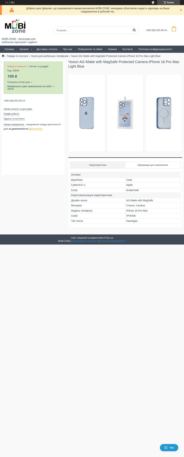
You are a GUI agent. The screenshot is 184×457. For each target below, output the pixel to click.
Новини (112, 49)
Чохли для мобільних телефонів (49, 56)
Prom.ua (108, 237)
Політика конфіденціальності (155, 49)
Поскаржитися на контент (85, 241)
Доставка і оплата (46, 49)
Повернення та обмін (90, 49)
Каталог (24, 49)
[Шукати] (134, 30)
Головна (9, 49)
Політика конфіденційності (112, 241)
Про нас (67, 49)
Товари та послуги (17, 56)
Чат (169, 447)
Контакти (127, 49)
